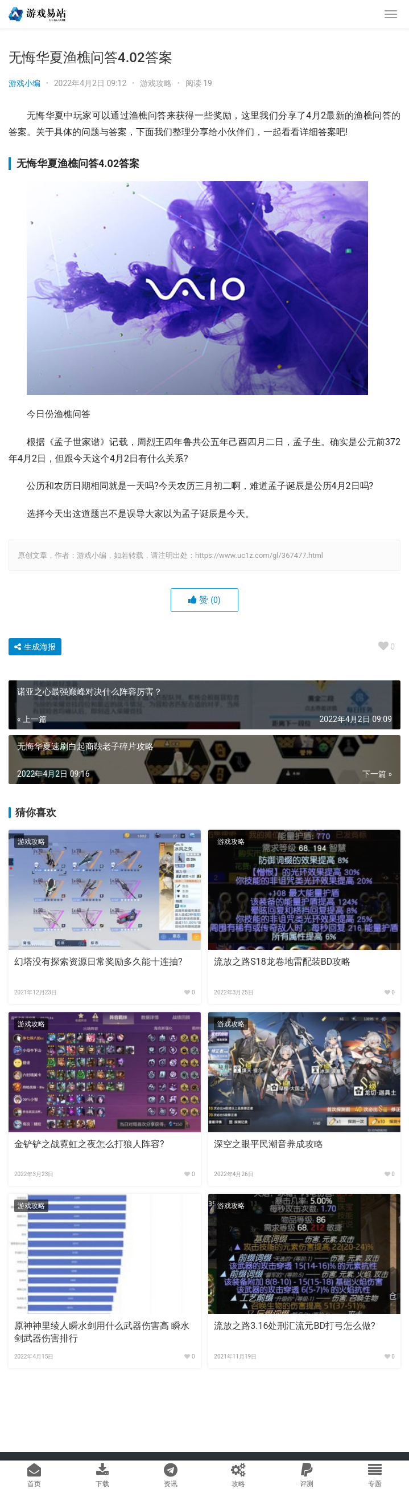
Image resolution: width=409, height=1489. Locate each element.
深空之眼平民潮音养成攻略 (268, 1144)
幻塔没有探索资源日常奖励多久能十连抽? (98, 961)
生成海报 (35, 646)
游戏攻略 (156, 83)
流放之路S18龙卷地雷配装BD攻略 (282, 961)
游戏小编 (24, 83)
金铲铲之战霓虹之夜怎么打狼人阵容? (89, 1144)
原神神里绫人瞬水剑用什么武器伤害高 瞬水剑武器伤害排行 (101, 1332)
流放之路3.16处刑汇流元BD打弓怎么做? (294, 1325)
